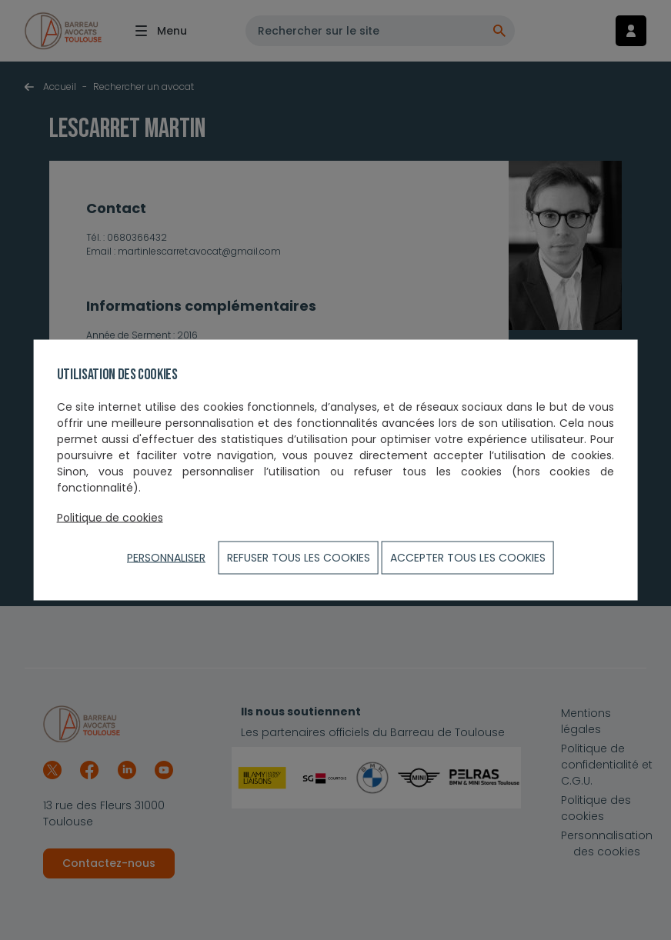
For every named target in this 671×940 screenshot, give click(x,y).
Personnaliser (166, 557)
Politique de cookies (110, 517)
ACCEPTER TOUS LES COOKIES (468, 557)
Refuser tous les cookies (298, 557)
